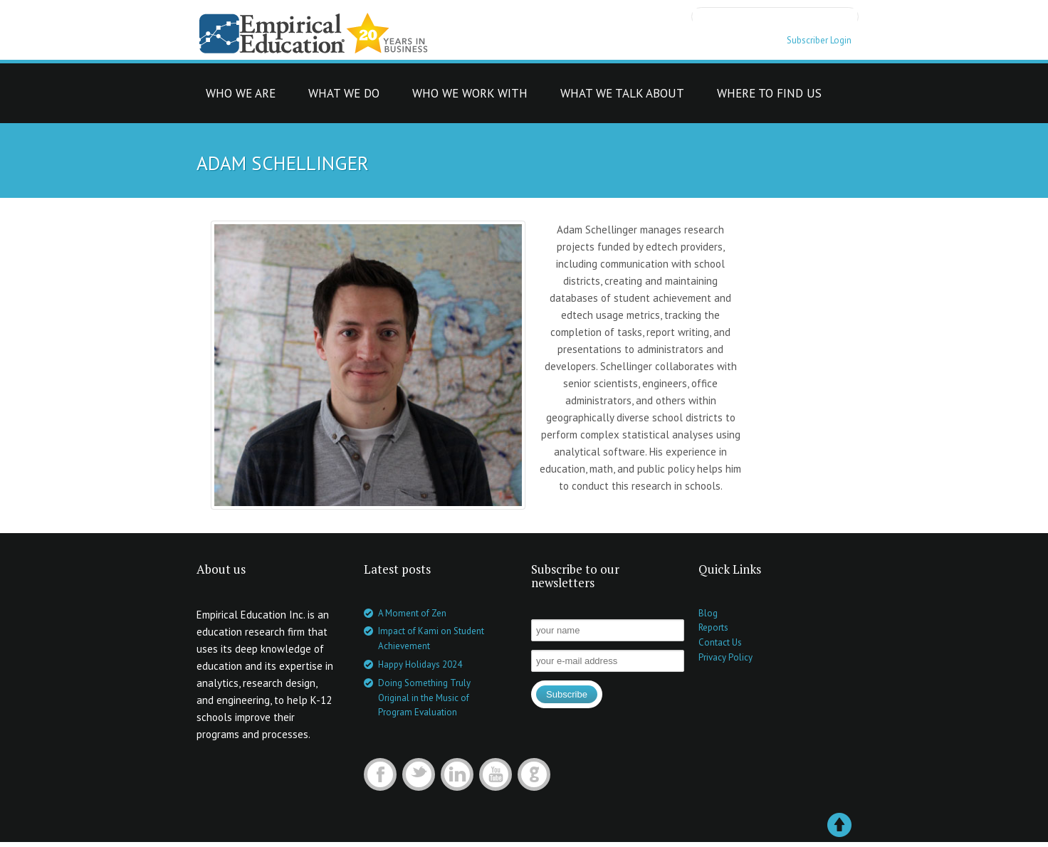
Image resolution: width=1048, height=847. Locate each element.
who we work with (470, 97)
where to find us (769, 97)
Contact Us (720, 642)
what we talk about (622, 97)
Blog (708, 613)
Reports (713, 627)
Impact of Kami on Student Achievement (431, 638)
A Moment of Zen (412, 613)
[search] (775, 15)
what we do (343, 97)
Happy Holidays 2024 (420, 664)
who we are (241, 97)
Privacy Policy (725, 657)
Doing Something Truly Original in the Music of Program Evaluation (424, 698)
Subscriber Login (819, 40)
